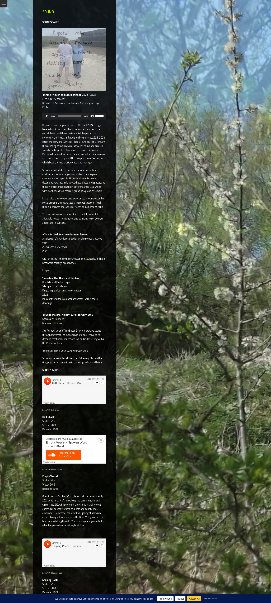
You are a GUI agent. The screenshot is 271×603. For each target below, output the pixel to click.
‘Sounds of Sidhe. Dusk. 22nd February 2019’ (65, 350)
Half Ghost (55, 410)
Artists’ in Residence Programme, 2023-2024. (81, 137)
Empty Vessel (56, 469)
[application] (74, 116)
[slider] (69, 116)
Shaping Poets (56, 573)
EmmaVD (46, 410)
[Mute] (92, 116)
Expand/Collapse (3, 3)
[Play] (47, 116)
